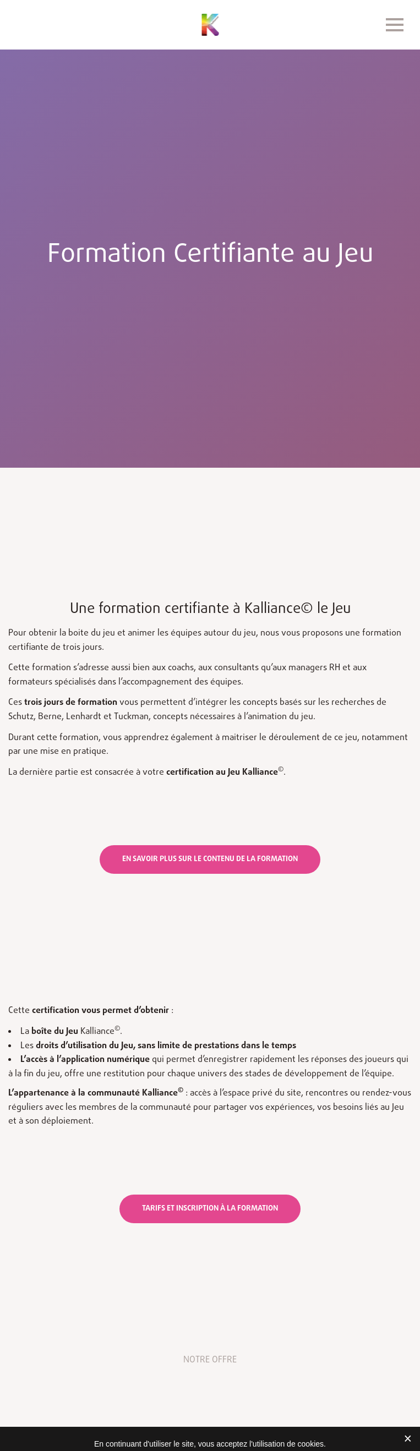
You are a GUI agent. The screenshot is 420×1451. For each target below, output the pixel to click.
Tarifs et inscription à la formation (210, 1208)
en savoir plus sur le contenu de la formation (210, 859)
